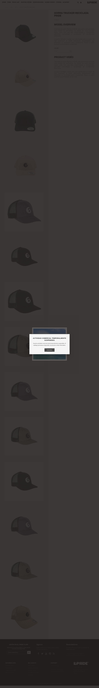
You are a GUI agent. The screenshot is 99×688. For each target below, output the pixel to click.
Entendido (49, 350)
